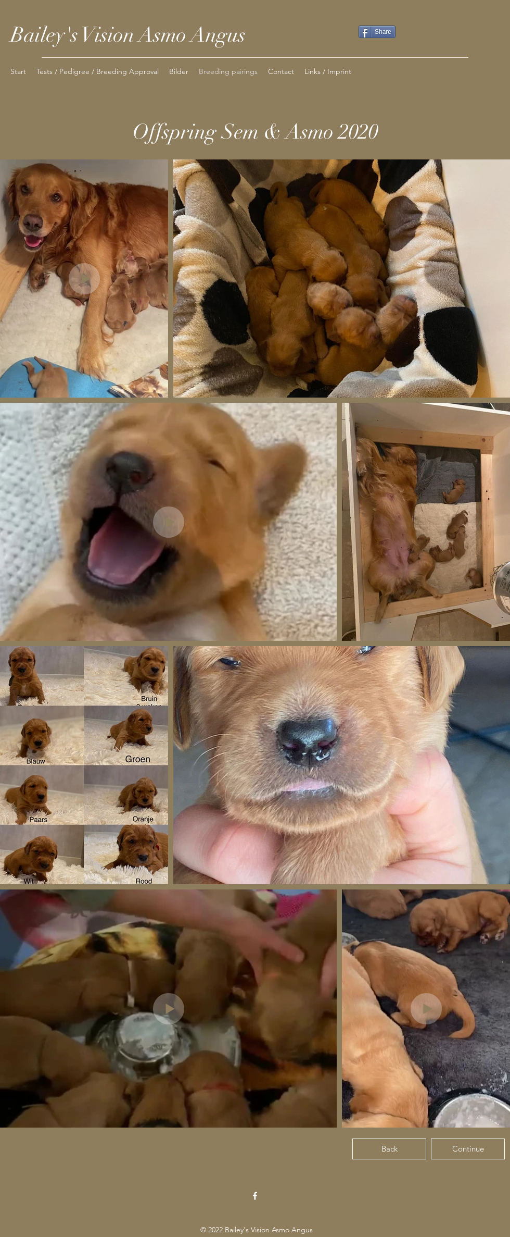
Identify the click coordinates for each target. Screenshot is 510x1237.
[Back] (389, 1149)
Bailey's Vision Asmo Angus (128, 35)
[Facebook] (255, 1196)
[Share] (377, 32)
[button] (179, 71)
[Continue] (468, 1149)
